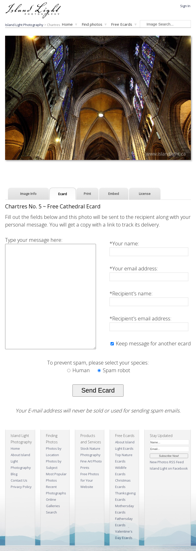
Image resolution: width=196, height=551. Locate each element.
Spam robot (113, 370)
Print (87, 193)
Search (51, 512)
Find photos (92, 24)
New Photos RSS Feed (167, 462)
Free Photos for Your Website (89, 480)
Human (79, 370)
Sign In (185, 6)
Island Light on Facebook (169, 468)
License (145, 193)
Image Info (28, 193)
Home (67, 24)
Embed (113, 193)
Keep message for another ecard (153, 343)
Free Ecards (121, 24)
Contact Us (19, 480)
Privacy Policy (21, 486)
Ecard (62, 194)
